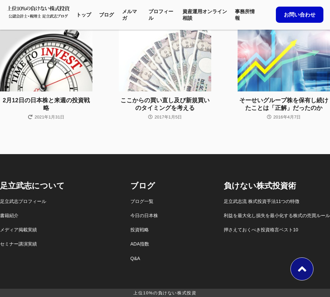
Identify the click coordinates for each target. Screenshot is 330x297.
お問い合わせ (299, 14)
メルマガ (129, 15)
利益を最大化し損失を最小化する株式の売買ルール (277, 215)
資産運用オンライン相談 (204, 15)
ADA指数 (139, 244)
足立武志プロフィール (23, 201)
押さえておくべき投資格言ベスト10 (261, 229)
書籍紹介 (9, 215)
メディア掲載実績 (18, 229)
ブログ (106, 14)
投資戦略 (139, 229)
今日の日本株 (144, 215)
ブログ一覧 (141, 201)
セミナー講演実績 (18, 244)
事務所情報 (245, 15)
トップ (83, 14)
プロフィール (160, 15)
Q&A (135, 258)
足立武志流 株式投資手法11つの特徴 (261, 201)
